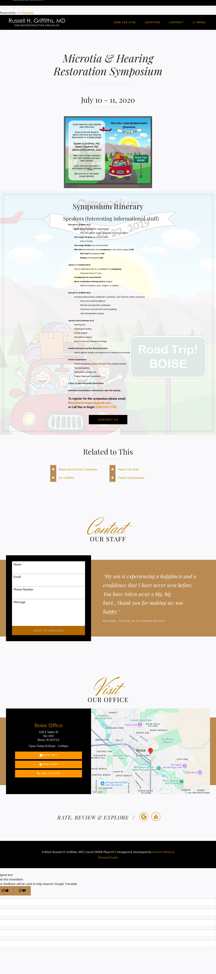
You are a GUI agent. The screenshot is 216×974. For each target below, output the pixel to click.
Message (20, 602)
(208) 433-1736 (106, 407)
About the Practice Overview (78, 469)
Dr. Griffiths (66, 477)
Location (152, 22)
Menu (199, 22)
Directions (48, 764)
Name (17, 564)
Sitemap (103, 857)
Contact (176, 22)
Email (17, 577)
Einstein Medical (163, 852)
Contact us (108, 419)
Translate (25, 12)
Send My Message (48, 630)
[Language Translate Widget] (108, 3)
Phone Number (23, 589)
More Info (48, 755)
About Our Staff (128, 469)
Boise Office (48, 725)
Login (114, 857)
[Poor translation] (22, 890)
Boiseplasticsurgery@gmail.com (89, 402)
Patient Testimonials (131, 477)
